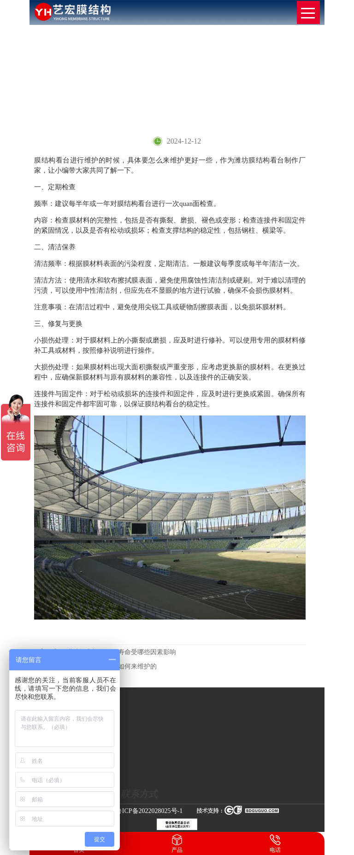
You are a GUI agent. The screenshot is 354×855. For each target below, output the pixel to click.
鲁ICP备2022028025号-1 (149, 810)
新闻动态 (238, 87)
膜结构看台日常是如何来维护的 (98, 666)
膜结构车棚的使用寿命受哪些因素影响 (107, 652)
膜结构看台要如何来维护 (289, 87)
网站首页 (206, 87)
